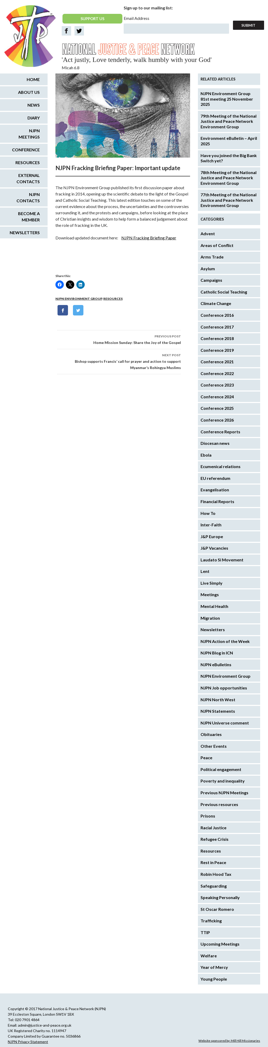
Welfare (209, 955)
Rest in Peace (213, 862)
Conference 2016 (217, 315)
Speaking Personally (220, 897)
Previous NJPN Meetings (224, 792)
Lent (205, 571)
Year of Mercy (214, 967)
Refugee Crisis (215, 839)
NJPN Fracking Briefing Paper (148, 237)
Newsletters (213, 629)
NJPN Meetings (29, 133)
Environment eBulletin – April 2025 (229, 141)
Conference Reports (220, 431)
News (33, 104)
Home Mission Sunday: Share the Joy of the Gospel (119, 339)
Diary (33, 117)
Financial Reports (217, 501)
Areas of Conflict (217, 245)
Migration (210, 617)
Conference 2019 (217, 350)
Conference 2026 (217, 419)
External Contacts (28, 178)
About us (29, 92)
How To (208, 513)
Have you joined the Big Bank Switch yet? (229, 158)
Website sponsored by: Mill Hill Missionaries (229, 1041)
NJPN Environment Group (78, 299)
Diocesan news (215, 443)
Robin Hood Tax (216, 874)
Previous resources (219, 804)
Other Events (214, 746)
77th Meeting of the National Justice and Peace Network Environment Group (228, 200)
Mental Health (214, 606)
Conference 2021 (217, 361)
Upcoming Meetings (220, 943)
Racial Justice (213, 827)
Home (33, 79)
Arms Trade (212, 256)
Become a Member (29, 216)
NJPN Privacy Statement (28, 1041)
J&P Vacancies (214, 547)
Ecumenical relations (221, 466)
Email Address (136, 18)
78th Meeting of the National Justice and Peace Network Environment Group (228, 178)
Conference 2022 (217, 373)
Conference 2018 (217, 338)
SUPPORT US (92, 18)
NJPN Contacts (28, 197)
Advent (208, 233)
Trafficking (211, 920)
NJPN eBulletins (216, 664)
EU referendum (215, 478)
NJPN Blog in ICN (217, 652)
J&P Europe (212, 536)
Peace (206, 757)
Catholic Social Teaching (224, 291)
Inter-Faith (211, 524)
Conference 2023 (217, 384)
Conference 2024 (217, 396)
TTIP (205, 932)
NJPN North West (218, 699)
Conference (26, 149)
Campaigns (211, 280)
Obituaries (211, 734)
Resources (113, 299)
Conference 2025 (217, 408)
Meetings (210, 594)
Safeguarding (214, 885)
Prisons (208, 815)
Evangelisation (215, 489)
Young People (214, 978)
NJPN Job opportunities (224, 687)
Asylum (208, 268)
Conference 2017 (217, 326)
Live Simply (212, 582)
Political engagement (221, 769)
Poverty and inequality (223, 780)
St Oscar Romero (217, 909)
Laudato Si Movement (222, 559)
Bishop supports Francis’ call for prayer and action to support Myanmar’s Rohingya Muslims (119, 361)
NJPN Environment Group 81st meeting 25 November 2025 (227, 99)
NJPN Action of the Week (225, 641)
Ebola (206, 454)
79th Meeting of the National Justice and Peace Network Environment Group (228, 121)
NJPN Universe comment (225, 722)
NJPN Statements (218, 711)
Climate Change (216, 303)
